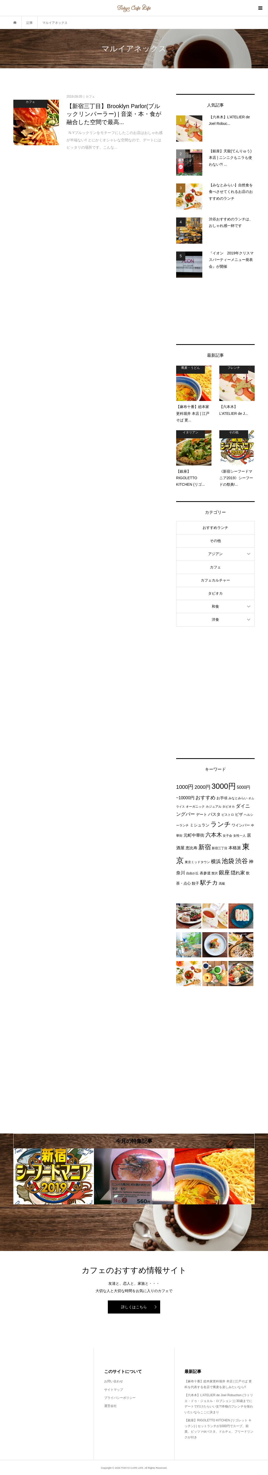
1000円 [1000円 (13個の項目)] (185, 787)
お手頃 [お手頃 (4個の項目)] (221, 798)
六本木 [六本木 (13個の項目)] (213, 835)
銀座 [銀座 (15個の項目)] (224, 872)
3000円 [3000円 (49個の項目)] (223, 786)
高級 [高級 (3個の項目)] (222, 883)
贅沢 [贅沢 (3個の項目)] (214, 873)
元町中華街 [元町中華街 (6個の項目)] (193, 835)
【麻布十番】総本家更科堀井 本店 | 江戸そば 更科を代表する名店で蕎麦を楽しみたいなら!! (218, 1384)
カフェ (215, 567)
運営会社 (110, 1406)
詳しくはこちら (134, 1307)
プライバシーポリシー (120, 1398)
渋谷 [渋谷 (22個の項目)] (241, 861)
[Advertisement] (215, 311)
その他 (215, 541)
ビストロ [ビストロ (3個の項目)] (227, 815)
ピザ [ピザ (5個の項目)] (239, 814)
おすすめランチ (215, 528)
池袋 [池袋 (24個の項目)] (228, 860)
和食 (215, 606)
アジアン (215, 554)
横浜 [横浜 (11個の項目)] (216, 861)
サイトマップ (113, 1390)
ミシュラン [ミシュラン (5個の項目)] (199, 825)
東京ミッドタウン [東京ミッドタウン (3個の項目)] (197, 862)
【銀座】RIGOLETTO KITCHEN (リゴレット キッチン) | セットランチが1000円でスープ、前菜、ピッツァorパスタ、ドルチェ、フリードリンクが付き (219, 1428)
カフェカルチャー (215, 580)
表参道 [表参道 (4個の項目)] (205, 873)
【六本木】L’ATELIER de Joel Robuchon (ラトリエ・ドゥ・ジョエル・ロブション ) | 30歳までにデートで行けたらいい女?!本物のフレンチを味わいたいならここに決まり (219, 1403)
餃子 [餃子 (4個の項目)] (195, 883)
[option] (53, 1176)
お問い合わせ (113, 1381)
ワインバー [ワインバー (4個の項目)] (241, 825)
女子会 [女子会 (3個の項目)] (227, 835)
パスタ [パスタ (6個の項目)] (214, 814)
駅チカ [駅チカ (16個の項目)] (209, 882)
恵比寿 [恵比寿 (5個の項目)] (191, 848)
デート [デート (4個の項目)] (201, 814)
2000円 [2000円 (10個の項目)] (202, 787)
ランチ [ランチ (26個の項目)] (220, 824)
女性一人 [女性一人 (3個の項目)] (239, 835)
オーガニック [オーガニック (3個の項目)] (195, 806)
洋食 (215, 619)
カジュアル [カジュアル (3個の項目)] (213, 806)
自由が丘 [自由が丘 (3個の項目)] (192, 873)
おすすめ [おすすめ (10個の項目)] (205, 797)
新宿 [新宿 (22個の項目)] (204, 847)
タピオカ (215, 593)
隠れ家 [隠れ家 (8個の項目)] (238, 872)
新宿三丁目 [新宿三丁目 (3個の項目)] (219, 848)
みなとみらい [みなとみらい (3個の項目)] (237, 798)
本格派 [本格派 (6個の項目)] (234, 847)
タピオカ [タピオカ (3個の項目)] (228, 806)
